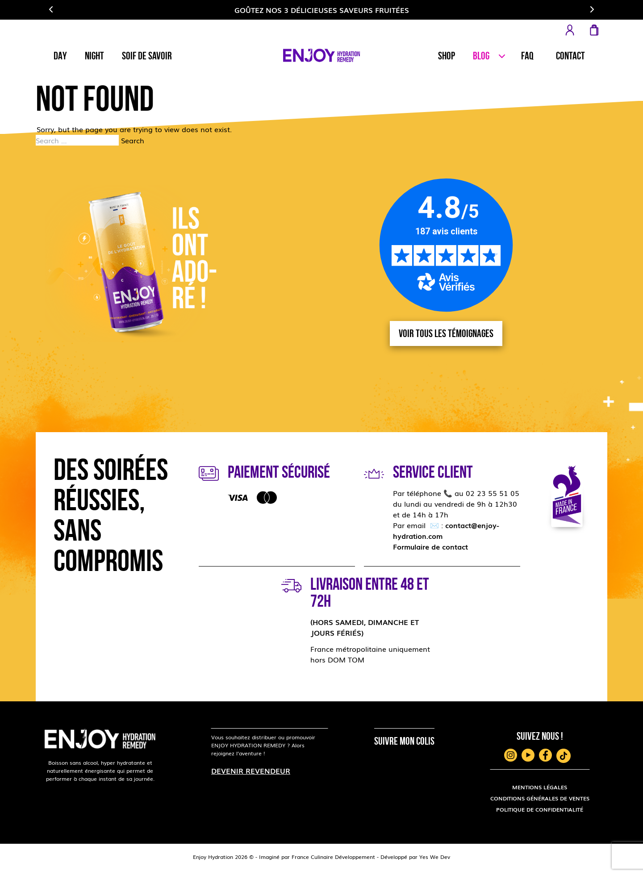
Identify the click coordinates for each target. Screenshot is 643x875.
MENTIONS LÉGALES (539, 787)
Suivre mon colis (404, 741)
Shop (446, 56)
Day (60, 56)
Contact (570, 56)
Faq (527, 56)
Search (132, 140)
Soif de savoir (147, 56)
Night (94, 56)
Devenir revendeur (250, 770)
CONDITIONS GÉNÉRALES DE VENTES (539, 798)
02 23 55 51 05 (492, 493)
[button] (51, 9)
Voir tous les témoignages (446, 333)
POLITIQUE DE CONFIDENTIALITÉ (539, 809)
